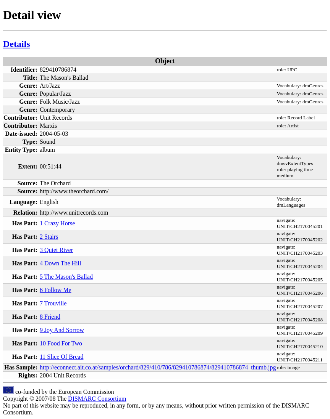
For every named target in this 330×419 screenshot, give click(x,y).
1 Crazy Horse (57, 223)
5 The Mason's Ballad (66, 276)
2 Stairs (49, 236)
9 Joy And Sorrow (62, 330)
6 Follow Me (55, 290)
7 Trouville (53, 303)
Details (16, 44)
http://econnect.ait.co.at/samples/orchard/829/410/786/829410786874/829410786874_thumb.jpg (158, 367)
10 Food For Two (61, 343)
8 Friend (50, 316)
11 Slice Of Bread (61, 356)
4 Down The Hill (60, 263)
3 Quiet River (56, 250)
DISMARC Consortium (97, 398)
